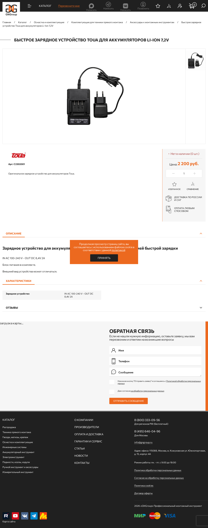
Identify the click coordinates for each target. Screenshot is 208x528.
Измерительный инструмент (17, 472)
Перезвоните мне (69, 5)
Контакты (81, 462)
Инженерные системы (14, 447)
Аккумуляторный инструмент (18, 452)
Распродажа (9, 427)
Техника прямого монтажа (16, 432)
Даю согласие (141, 391)
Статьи (79, 448)
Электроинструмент (13, 457)
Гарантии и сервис (88, 441)
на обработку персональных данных (147, 391)
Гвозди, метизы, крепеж (15, 437)
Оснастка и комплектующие (17, 442)
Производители (86, 427)
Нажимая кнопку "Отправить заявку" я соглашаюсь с (159, 382)
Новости (81, 455)
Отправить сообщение (128, 400)
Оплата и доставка (88, 434)
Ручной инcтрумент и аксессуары (20, 467)
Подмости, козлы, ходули (16, 462)
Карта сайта (8, 521)
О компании (83, 420)
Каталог (8, 419)
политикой (118, 250)
